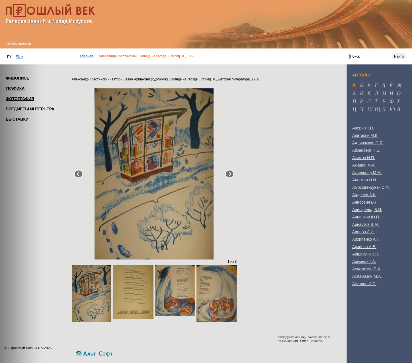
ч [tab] (361, 109)
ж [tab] (399, 85)
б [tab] (361, 85)
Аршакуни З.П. (365, 254)
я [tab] (398, 109)
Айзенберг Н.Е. (366, 150)
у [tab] (383, 101)
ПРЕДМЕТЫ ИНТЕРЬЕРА (30, 109)
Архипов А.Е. (364, 246)
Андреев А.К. (364, 194)
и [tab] (362, 93)
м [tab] (384, 93)
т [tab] (376, 101)
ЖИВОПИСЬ (18, 78)
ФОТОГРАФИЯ (20, 98)
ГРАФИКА (15, 88)
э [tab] (384, 109)
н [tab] (391, 93)
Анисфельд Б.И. (367, 209)
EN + (19, 57)
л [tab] (376, 93)
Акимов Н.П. (363, 157)
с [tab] (369, 101)
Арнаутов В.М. (365, 224)
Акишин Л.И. (363, 165)
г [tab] (376, 85)
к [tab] (369, 93)
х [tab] (398, 101)
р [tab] (361, 101)
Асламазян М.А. (367, 276)
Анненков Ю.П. (366, 217)
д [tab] (383, 85)
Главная (86, 56)
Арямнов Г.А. (364, 261)
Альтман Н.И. (364, 180)
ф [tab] (391, 101)
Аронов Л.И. (363, 232)
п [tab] (354, 101)
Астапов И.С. (364, 283)
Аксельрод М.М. (367, 172)
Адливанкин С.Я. (368, 143)
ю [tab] (392, 109)
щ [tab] (377, 109)
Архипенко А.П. (366, 239)
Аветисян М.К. (365, 135)
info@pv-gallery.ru (18, 43)
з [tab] (353, 93)
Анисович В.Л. (365, 202)
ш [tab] (370, 109)
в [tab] (368, 85)
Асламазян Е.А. (366, 269)
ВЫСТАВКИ (17, 119)
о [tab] (399, 93)
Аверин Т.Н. (363, 128)
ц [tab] (354, 109)
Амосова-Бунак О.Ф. (371, 187)
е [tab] (391, 85)
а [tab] (353, 85)
